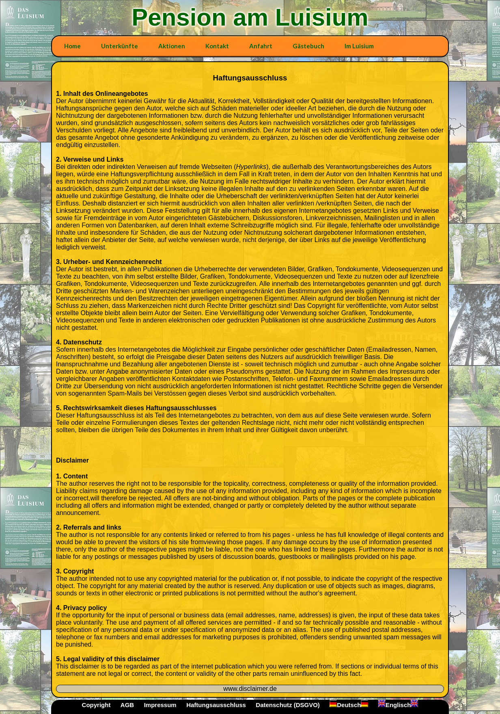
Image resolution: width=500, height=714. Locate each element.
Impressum (160, 704)
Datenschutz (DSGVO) (288, 704)
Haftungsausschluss (216, 704)
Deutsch (349, 704)
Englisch (398, 704)
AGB (127, 704)
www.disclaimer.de (250, 688)
